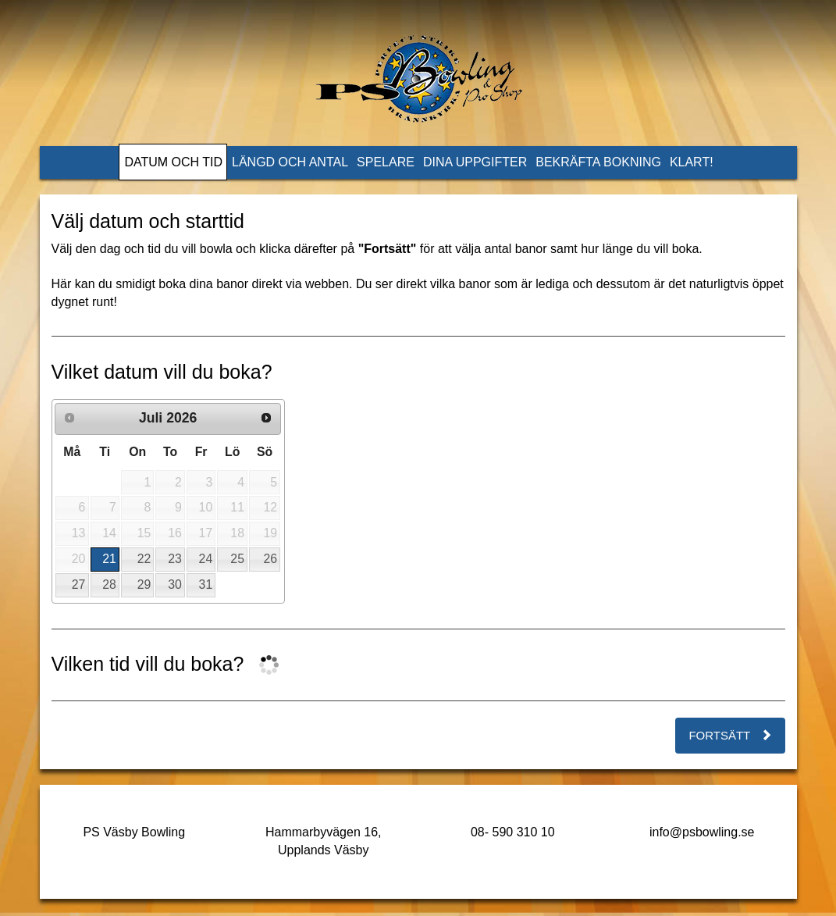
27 (79, 584)
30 (175, 584)
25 (237, 558)
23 (175, 558)
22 (144, 558)
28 (109, 584)
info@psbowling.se (702, 832)
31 (206, 584)
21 (109, 558)
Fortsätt (729, 735)
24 (206, 558)
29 (144, 584)
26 (270, 558)
